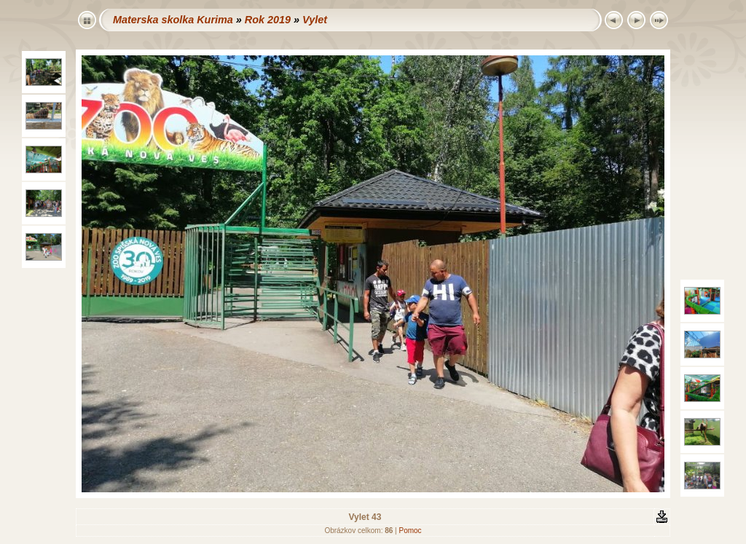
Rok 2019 (268, 19)
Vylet (314, 19)
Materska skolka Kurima (173, 19)
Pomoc (409, 531)
